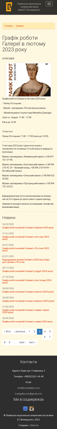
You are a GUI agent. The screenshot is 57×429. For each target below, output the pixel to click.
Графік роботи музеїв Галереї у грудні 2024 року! (27, 271)
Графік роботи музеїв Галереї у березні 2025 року (28, 227)
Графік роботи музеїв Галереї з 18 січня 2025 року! (25, 249)
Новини (19, 26)
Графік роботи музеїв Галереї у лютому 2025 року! (25, 237)
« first (7, 331)
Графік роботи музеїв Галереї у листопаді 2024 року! (27, 281)
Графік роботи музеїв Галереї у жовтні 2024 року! (28, 291)
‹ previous (19, 331)
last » (32, 342)
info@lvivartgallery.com (28, 388)
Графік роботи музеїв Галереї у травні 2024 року (27, 321)
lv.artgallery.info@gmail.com (28, 393)
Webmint (34, 425)
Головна (8, 26)
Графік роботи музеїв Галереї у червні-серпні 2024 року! (25, 311)
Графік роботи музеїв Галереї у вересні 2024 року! (28, 301)
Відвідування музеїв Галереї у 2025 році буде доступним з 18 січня (26, 260)
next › (22, 342)
